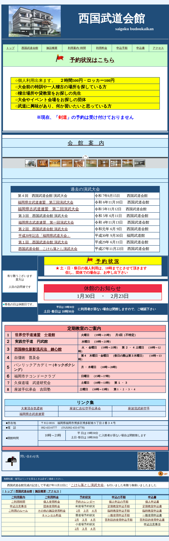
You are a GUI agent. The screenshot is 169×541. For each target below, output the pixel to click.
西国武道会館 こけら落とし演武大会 (47, 249)
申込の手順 (119, 497)
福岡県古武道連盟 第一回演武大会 (46, 222)
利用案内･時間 (77, 47)
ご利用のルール (18, 510)
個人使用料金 (51, 501)
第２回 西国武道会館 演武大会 (43, 229)
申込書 (140, 47)
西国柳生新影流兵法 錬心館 (38, 349)
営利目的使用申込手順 (119, 519)
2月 (78, 510)
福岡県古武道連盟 (31, 414)
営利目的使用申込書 (152, 519)
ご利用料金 (52, 497)
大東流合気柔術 (32, 408)
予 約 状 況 (107, 261)
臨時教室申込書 (152, 510)
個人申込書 (152, 501)
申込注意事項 (18, 506)
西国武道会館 (30, 47)
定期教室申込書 (152, 506)
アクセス (158, 47)
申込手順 (122, 47)
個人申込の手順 (118, 501)
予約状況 (85, 497)
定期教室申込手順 (119, 506)
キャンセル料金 (51, 515)
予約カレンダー (85, 501)
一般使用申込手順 (119, 515)
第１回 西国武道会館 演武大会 (43, 242)
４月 (94, 510)
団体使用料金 (51, 506)
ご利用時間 (18, 501)
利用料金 (101, 47)
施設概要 (51, 47)
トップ (10, 47)
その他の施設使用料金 (52, 510)
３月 (86, 510)
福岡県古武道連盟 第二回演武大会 (48, 209)
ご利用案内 (18, 497)
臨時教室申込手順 (119, 510)
